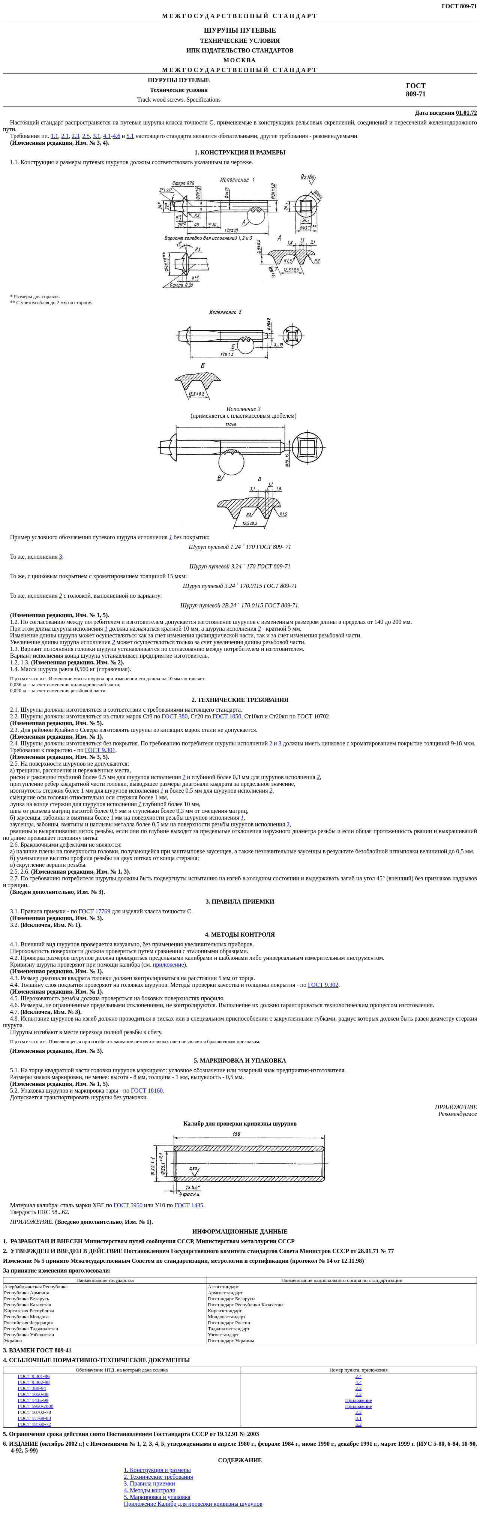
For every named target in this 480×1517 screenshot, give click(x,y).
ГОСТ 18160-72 (34, 1424)
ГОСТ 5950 (128, 1205)
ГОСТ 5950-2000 (35, 1406)
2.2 (359, 1388)
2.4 (359, 1376)
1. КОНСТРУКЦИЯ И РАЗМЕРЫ (240, 152)
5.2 (359, 1424)
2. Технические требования (158, 1477)
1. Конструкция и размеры (157, 1470)
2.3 (75, 136)
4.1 (107, 136)
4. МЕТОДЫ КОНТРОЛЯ (240, 934)
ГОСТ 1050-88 (33, 1394)
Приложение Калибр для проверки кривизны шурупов (193, 1504)
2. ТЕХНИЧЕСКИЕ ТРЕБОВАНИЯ (240, 700)
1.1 (54, 136)
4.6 (116, 136)
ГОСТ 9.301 (100, 750)
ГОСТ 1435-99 (33, 1400)
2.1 (65, 136)
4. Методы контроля (149, 1490)
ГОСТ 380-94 (32, 1388)
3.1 (96, 136)
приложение (168, 964)
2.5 (86, 136)
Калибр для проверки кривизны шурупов (240, 1123)
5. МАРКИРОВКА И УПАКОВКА (240, 1060)
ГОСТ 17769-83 (34, 1418)
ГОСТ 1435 (188, 1205)
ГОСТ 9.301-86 (34, 1376)
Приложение (358, 1400)
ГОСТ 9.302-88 (34, 1382)
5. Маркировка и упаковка (157, 1497)
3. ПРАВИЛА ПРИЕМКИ (240, 901)
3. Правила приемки (149, 1483)
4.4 (359, 1382)
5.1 (130, 136)
